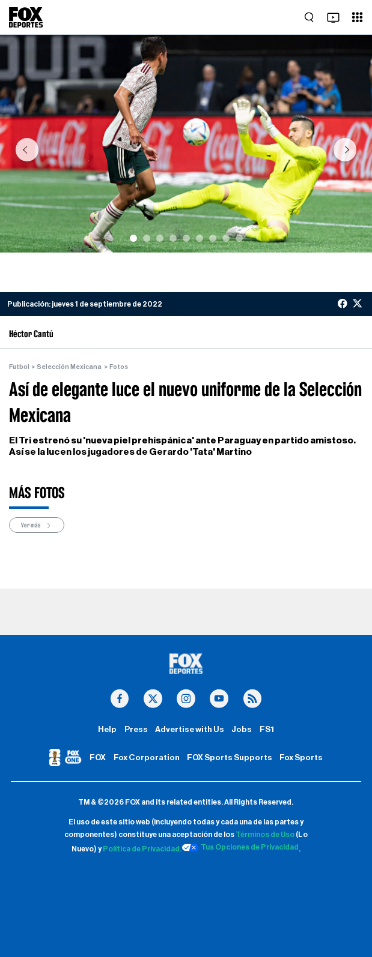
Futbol (19, 367)
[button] (26, 150)
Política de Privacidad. (142, 849)
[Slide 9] (239, 238)
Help (107, 729)
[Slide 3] (159, 238)
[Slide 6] (199, 238)
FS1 (267, 729)
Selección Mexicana (69, 367)
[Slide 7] (212, 238)
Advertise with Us (189, 729)
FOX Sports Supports (229, 758)
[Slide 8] (226, 238)
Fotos (118, 367)
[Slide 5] (186, 238)
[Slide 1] (133, 238)
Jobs (241, 729)
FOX (98, 758)
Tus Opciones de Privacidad (240, 848)
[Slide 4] (173, 238)
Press (136, 729)
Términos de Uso (265, 834)
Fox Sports (301, 758)
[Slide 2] (146, 238)
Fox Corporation (147, 758)
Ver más (36, 525)
